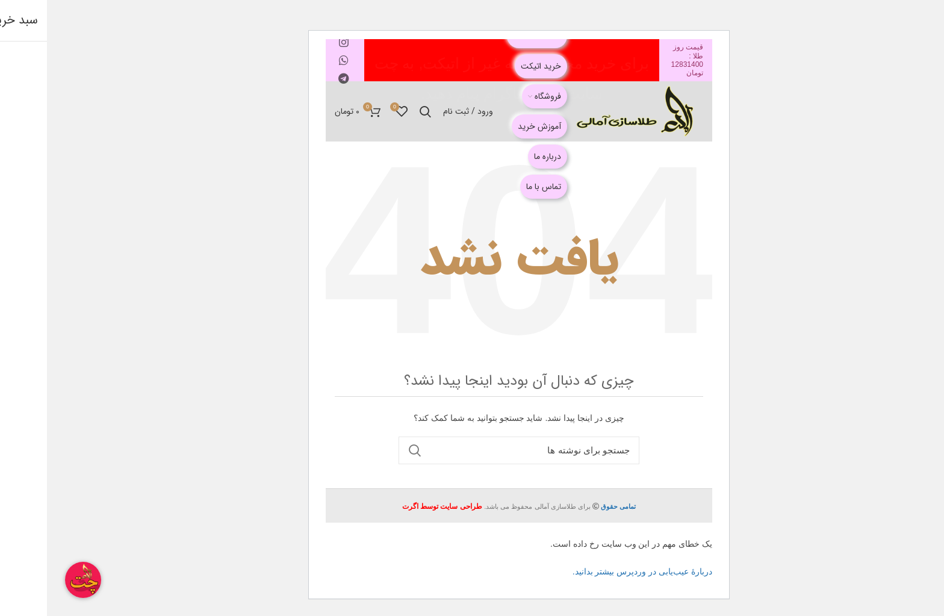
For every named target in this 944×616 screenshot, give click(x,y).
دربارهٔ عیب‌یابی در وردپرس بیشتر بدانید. (595, 571)
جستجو (368, 450)
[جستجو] (472, 450)
